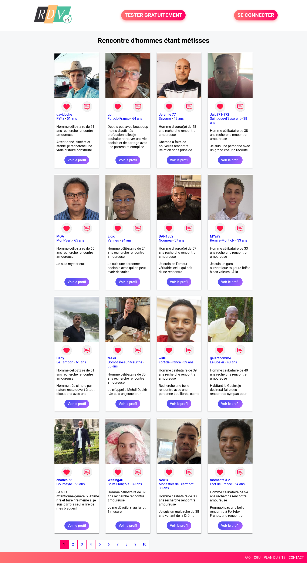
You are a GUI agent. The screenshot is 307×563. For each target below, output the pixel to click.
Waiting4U (115, 480)
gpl (110, 114)
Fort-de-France (118, 119)
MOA (60, 236)
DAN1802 (166, 236)
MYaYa (215, 236)
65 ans (79, 240)
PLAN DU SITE (275, 558)
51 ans (72, 119)
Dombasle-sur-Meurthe (125, 362)
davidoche (64, 114)
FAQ (247, 558)
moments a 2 (220, 480)
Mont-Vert (64, 240)
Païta (60, 119)
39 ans (188, 362)
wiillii (162, 358)
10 (144, 544)
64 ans (137, 119)
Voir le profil (77, 160)
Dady (60, 358)
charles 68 (64, 480)
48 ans (178, 119)
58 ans (80, 484)
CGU (257, 558)
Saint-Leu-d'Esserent (225, 119)
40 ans (232, 362)
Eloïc (111, 236)
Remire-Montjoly (222, 240)
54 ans (240, 484)
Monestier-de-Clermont (176, 484)
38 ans (164, 488)
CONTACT (296, 558)
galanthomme (220, 358)
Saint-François (118, 484)
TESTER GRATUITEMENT (153, 15)
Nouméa (165, 240)
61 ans (81, 362)
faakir (112, 358)
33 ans (242, 240)
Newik (163, 480)
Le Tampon (65, 362)
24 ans (127, 240)
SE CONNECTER (255, 15)
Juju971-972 (219, 114)
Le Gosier (217, 362)
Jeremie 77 (167, 114)
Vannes (113, 240)
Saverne (165, 119)
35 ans (113, 366)
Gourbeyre (64, 484)
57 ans (179, 240)
